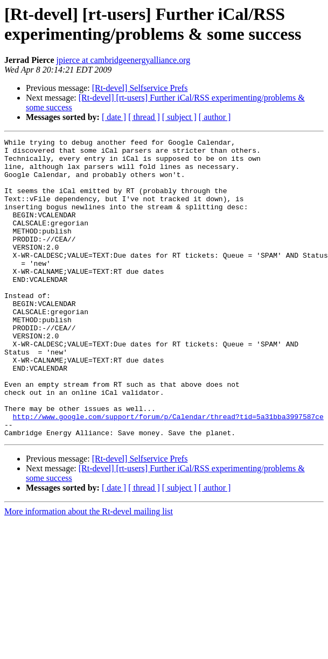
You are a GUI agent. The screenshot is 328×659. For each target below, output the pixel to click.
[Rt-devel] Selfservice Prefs (140, 88)
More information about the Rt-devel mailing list (88, 571)
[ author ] (215, 117)
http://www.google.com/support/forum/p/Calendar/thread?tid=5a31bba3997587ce (168, 473)
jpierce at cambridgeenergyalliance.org (124, 60)
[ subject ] (179, 117)
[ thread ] (144, 117)
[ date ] (114, 117)
